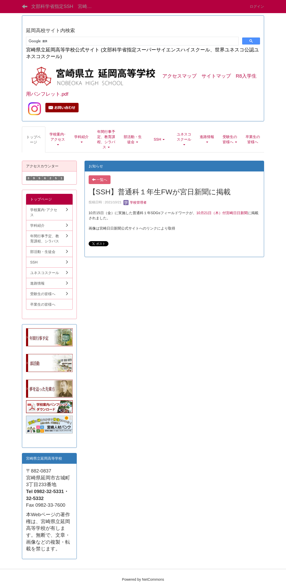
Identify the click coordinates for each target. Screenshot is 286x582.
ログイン (257, 6)
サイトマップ (216, 76)
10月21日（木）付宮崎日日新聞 (222, 213)
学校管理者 (135, 202)
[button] (57, 139)
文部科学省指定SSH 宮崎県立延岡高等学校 (65, 6)
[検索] (132, 41)
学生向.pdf (34, 438)
